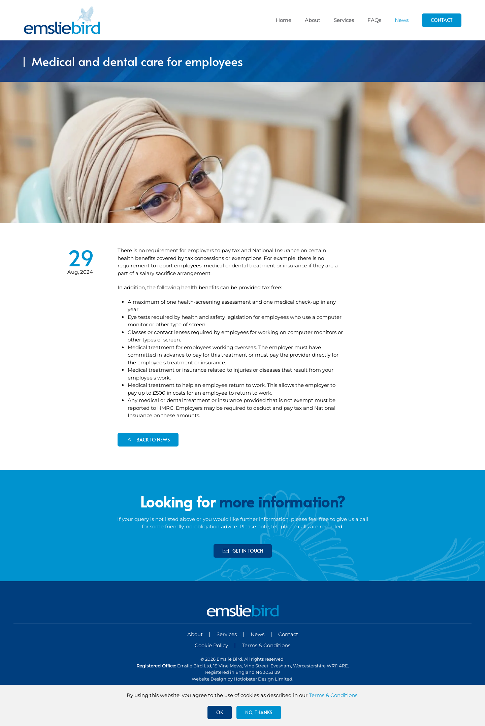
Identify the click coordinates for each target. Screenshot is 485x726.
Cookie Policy (211, 645)
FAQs (374, 20)
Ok (219, 712)
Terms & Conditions (266, 645)
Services (344, 20)
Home (283, 20)
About (312, 20)
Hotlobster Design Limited (263, 679)
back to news (148, 439)
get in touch (242, 551)
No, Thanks (258, 712)
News (402, 20)
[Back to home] (62, 20)
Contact (442, 20)
